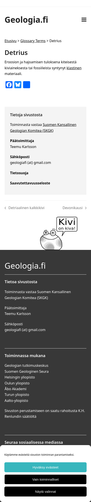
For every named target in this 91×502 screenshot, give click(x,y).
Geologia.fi (26, 19)
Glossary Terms (33, 40)
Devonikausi (74, 208)
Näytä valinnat (45, 491)
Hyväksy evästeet (45, 467)
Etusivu (10, 40)
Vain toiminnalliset (45, 479)
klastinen (74, 68)
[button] (84, 19)
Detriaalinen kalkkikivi (25, 208)
